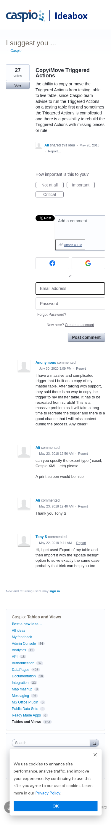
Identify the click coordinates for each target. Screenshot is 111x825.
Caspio (18, 617)
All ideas (18, 630)
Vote (17, 85)
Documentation (24, 676)
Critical (53, 194)
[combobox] (52, 743)
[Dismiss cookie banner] (95, 755)
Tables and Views (44, 617)
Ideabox (71, 15)
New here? (70, 325)
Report (81, 368)
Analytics (19, 650)
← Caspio (14, 51)
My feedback (22, 637)
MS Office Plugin (25, 702)
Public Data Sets (25, 709)
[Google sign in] (88, 263)
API (14, 657)
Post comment (86, 337)
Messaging (20, 696)
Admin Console (24, 644)
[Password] (70, 303)
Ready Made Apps (26, 715)
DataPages (20, 670)
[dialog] (55, 782)
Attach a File (73, 245)
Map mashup (22, 689)
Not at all (52, 185)
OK (55, 805)
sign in (54, 591)
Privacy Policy (47, 792)
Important (83, 185)
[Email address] (70, 288)
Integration (20, 683)
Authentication (23, 663)
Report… (54, 151)
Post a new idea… (27, 624)
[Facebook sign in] (52, 263)
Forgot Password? (51, 314)
